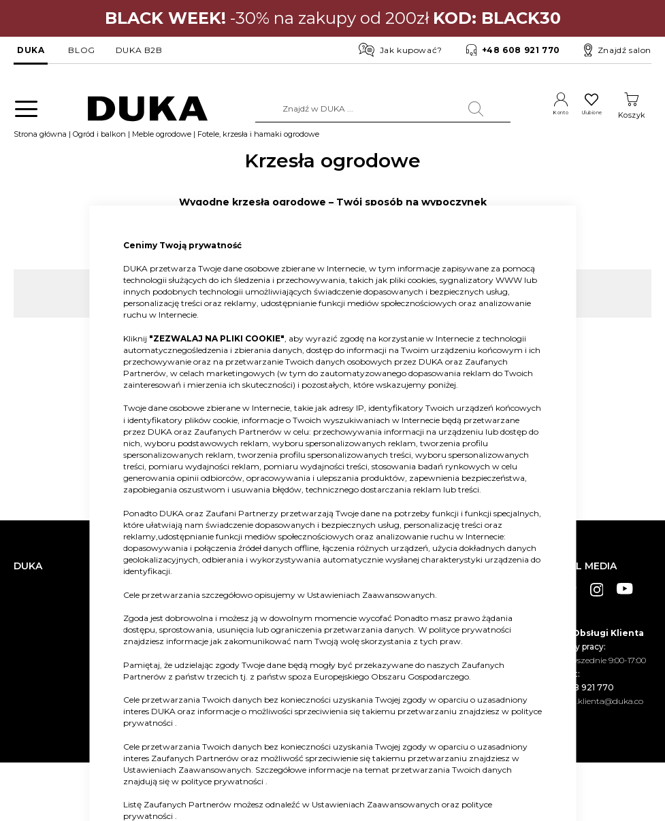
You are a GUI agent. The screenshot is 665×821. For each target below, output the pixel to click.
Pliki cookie (35, 707)
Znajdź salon (617, 50)
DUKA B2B (139, 50)
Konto (535, 115)
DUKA (30, 50)
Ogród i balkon (99, 141)
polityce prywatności (470, 629)
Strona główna (40, 141)
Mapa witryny (40, 687)
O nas (24, 570)
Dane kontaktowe (48, 590)
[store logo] (136, 109)
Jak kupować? (400, 49)
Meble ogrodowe (161, 141)
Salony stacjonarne (50, 610)
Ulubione (582, 115)
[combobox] (360, 108)
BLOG (81, 50)
